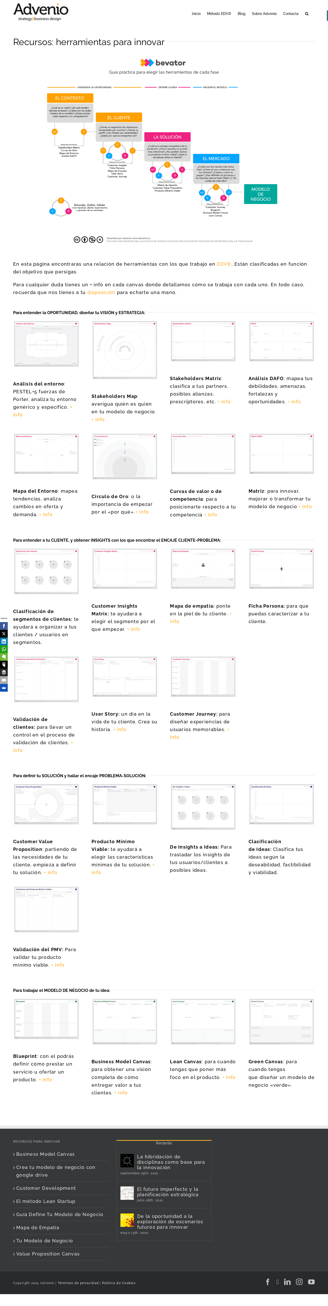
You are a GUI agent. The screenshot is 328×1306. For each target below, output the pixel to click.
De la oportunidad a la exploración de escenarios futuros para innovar (170, 1221)
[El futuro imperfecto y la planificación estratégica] (127, 1193)
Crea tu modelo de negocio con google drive (56, 1171)
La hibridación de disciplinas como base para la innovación (171, 1162)
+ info (98, 419)
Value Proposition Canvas (48, 1254)
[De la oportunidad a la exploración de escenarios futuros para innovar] (127, 1220)
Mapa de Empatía (37, 1227)
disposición (101, 292)
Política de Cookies (119, 1283)
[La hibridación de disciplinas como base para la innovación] (127, 1160)
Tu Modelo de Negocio (44, 1240)
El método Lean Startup (46, 1201)
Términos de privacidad (77, 1283)
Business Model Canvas (45, 1154)
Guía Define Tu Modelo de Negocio (59, 1214)
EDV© (224, 264)
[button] (306, 13)
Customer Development (46, 1188)
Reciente (164, 1143)
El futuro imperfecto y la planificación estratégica (168, 1191)
